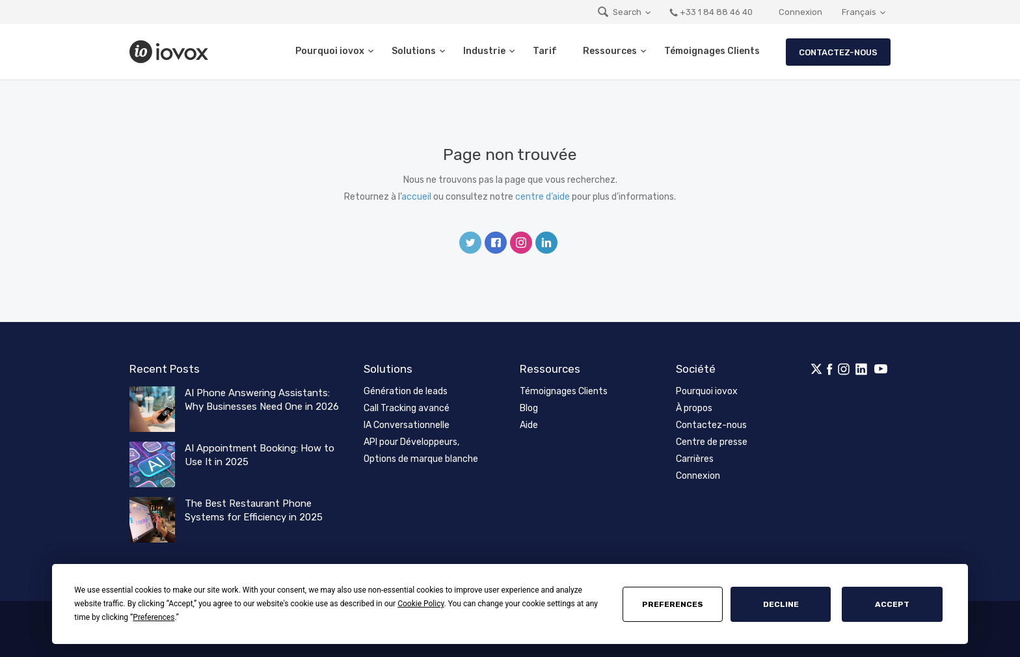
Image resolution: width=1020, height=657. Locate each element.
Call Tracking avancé (407, 408)
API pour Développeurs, (411, 442)
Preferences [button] (153, 617)
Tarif (545, 51)
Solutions (414, 51)
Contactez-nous (838, 52)
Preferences (672, 604)
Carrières (695, 458)
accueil (416, 196)
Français (859, 12)
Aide (529, 425)
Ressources (610, 51)
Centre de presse (711, 442)
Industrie (484, 51)
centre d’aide (542, 196)
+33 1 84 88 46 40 (711, 12)
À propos (694, 408)
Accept (892, 604)
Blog (529, 408)
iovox (170, 51)
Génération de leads (406, 391)
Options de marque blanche (421, 458)
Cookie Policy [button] (420, 603)
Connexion (800, 12)
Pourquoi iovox (329, 51)
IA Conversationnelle (407, 425)
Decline (781, 604)
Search (619, 12)
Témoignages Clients (712, 51)
